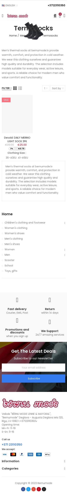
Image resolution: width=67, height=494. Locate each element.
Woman (10, 249)
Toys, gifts (11, 271)
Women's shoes (14, 233)
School (9, 265)
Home (7, 214)
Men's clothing (14, 238)
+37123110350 (56, 5)
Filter (6, 88)
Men (7, 255)
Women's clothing (16, 228)
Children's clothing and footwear (25, 222)
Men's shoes (12, 244)
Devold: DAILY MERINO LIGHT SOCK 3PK (17, 139)
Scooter (9, 260)
